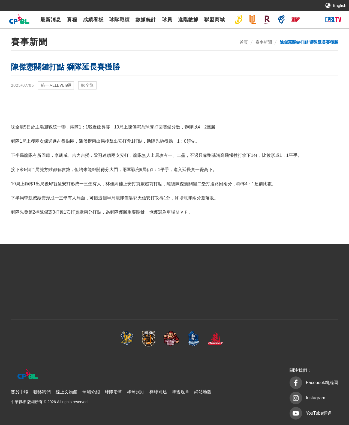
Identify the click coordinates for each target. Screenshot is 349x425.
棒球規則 (136, 392)
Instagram (315, 398)
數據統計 (146, 19)
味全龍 (295, 19)
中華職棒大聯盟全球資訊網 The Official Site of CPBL (19, 20)
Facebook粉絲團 (322, 382)
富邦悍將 (281, 19)
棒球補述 (158, 392)
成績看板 (93, 19)
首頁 (244, 42)
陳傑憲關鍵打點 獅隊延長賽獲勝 (309, 42)
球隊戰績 (119, 19)
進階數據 (188, 19)
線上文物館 (66, 392)
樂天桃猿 (267, 19)
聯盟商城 (214, 19)
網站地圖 (203, 392)
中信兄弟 (238, 19)
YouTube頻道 (319, 413)
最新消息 (50, 19)
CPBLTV (333, 19)
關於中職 (19, 392)
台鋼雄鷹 (310, 19)
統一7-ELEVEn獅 (252, 19)
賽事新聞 (263, 42)
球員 (167, 19)
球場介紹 (91, 392)
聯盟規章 (180, 392)
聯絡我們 (42, 392)
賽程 (72, 19)
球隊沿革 (113, 392)
